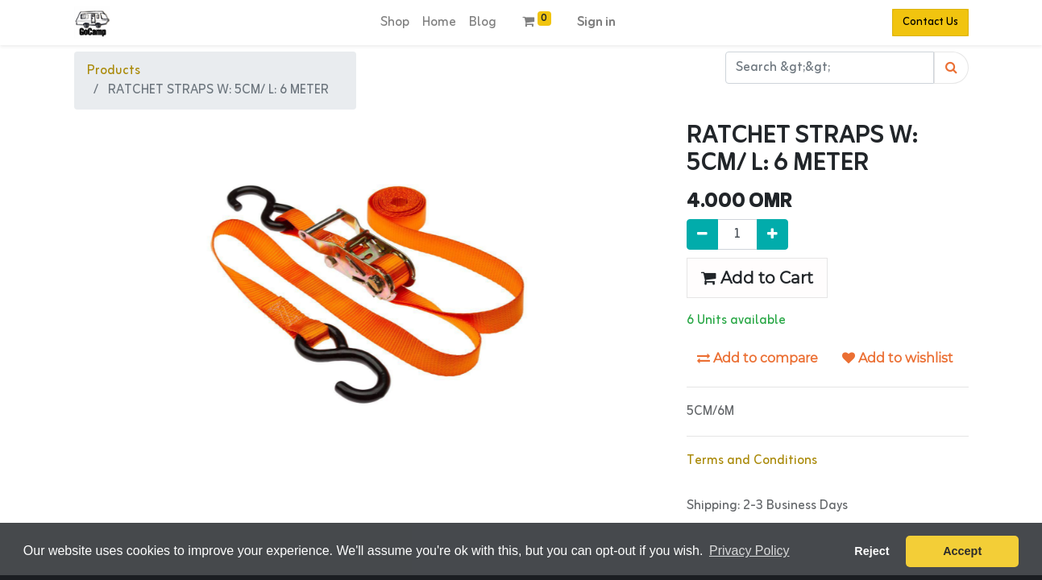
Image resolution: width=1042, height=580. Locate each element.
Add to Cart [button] (757, 278)
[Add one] (772, 234)
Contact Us (930, 22)
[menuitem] (395, 22)
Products (113, 70)
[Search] (951, 67)
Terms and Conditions (752, 460)
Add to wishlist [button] (897, 358)
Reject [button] (871, 551)
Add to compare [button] (757, 358)
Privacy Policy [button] (749, 550)
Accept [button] (962, 551)
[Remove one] (702, 234)
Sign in (596, 22)
